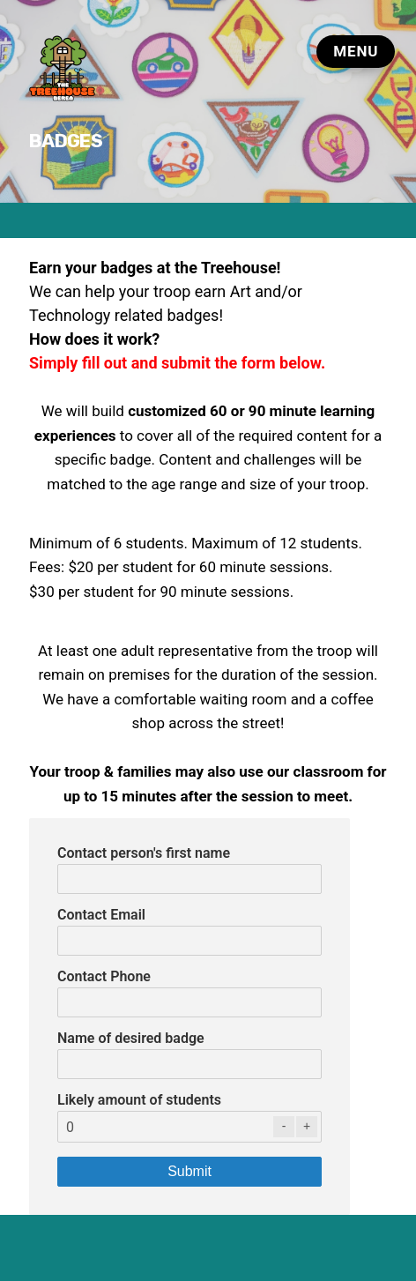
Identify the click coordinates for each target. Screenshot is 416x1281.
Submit (189, 1171)
